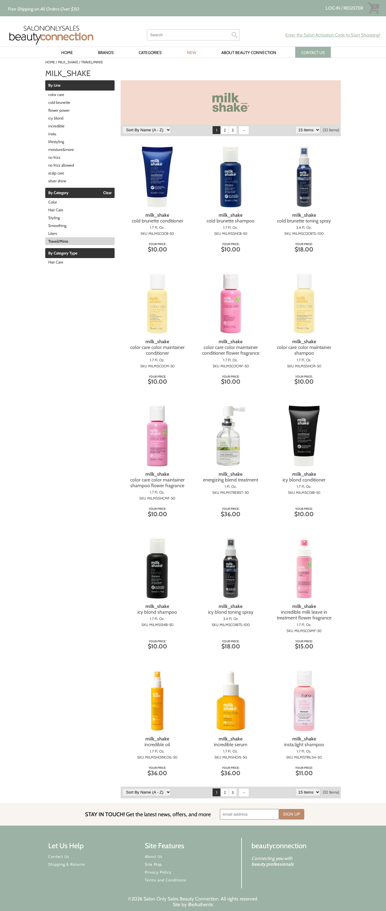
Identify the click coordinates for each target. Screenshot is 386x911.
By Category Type (63, 253)
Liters (52, 233)
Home (67, 52)
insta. (52, 133)
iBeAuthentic (201, 904)
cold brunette (59, 102)
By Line (54, 85)
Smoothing (57, 225)
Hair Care (55, 209)
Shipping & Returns (66, 864)
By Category (58, 193)
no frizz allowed (61, 165)
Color (52, 202)
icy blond (55, 118)
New (191, 52)
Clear (107, 193)
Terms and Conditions (165, 879)
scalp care (56, 173)
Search (235, 35)
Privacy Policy (158, 872)
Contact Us (58, 856)
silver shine (57, 180)
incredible (56, 125)
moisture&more (61, 149)
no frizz (54, 157)
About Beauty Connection (248, 52)
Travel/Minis (58, 241)
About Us (153, 856)
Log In (333, 8)
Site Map (153, 864)
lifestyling (56, 141)
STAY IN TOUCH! (148, 814)
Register (353, 8)
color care (56, 94)
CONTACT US (313, 52)
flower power (59, 110)
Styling (54, 217)
